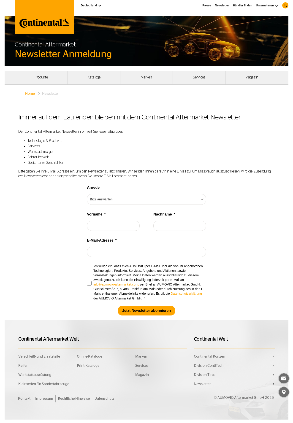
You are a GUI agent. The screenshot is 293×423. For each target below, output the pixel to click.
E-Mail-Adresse (100, 240)
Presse (206, 5)
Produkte (41, 77)
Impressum (44, 398)
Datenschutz (104, 398)
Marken (146, 77)
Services (199, 77)
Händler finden (242, 5)
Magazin (251, 77)
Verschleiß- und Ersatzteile (39, 356)
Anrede (93, 187)
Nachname (162, 214)
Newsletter (222, 5)
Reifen (23, 365)
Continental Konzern (210, 356)
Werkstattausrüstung (34, 375)
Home (30, 93)
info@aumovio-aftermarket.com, (116, 284)
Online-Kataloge (89, 356)
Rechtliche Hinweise (74, 398)
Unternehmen (265, 5)
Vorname (94, 214)
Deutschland (91, 5)
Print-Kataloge (88, 365)
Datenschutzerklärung (186, 293)
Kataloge (93, 77)
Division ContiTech (208, 365)
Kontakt (24, 398)
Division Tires (204, 375)
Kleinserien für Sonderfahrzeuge (43, 384)
